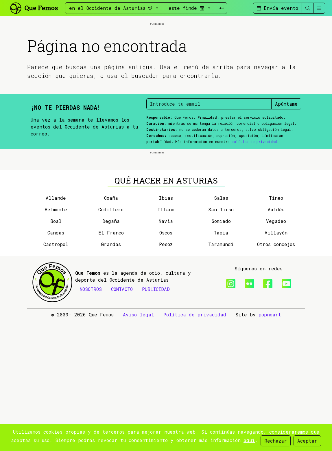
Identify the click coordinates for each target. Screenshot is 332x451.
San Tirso (221, 340)
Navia (166, 352)
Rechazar (275, 441)
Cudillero (110, 340)
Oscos (165, 363)
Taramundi (221, 375)
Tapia (221, 363)
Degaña (111, 352)
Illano (166, 340)
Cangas (55, 363)
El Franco (111, 363)
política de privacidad (254, 206)
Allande (56, 328)
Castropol (55, 375)
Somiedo (221, 352)
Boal (56, 352)
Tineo (276, 328)
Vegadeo (276, 352)
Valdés (276, 340)
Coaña (111, 328)
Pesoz (166, 375)
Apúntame (286, 169)
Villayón (276, 363)
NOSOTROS (91, 420)
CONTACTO (122, 420)
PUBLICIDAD (156, 420)
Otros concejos (276, 375)
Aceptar (307, 441)
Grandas (111, 375)
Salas (221, 328)
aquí (249, 440)
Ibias (166, 328)
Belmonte (56, 340)
